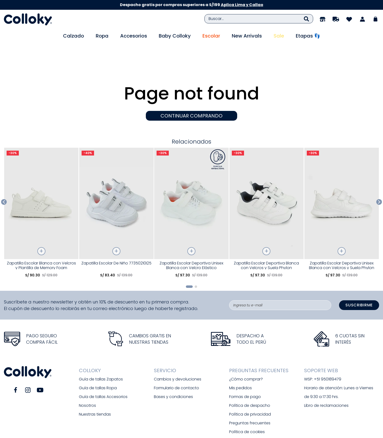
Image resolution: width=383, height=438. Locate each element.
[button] (189, 260)
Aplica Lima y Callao (242, 5)
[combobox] (258, 18)
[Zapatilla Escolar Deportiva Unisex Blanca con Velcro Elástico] (191, 188)
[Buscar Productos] (306, 18)
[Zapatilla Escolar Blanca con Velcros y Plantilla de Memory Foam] (41, 188)
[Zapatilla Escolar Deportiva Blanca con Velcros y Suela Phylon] (266, 188)
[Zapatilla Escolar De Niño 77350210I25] (116, 188)
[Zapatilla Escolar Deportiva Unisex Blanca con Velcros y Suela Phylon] (341, 188)
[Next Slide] (379, 175)
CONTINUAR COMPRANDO (191, 89)
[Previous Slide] (4, 175)
